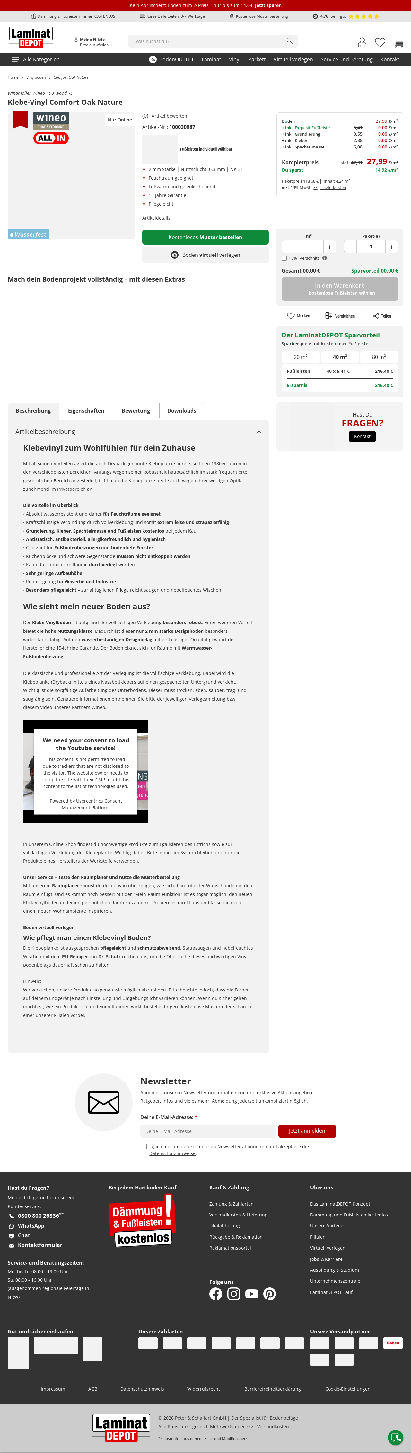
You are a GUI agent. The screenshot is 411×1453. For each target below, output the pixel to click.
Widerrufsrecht (203, 1389)
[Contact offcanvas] (395, 1437)
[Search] (289, 41)
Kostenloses (205, 237)
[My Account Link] (362, 43)
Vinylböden (36, 77)
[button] (362, 436)
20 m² (301, 357)
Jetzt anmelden (307, 1130)
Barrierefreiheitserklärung (272, 1389)
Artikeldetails (156, 218)
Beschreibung (33, 410)
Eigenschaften (86, 410)
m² (309, 236)
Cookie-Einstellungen (348, 1389)
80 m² (379, 357)
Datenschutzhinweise (172, 1153)
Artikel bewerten (169, 116)
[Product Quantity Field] (308, 246)
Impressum (53, 1389)
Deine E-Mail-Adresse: (168, 1117)
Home (13, 77)
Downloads (181, 410)
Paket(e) (371, 236)
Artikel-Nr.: (155, 127)
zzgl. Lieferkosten (329, 187)
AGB (92, 1389)
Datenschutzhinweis (142, 1389)
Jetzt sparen (268, 5)
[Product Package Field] (371, 246)
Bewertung (136, 410)
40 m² (340, 357)
